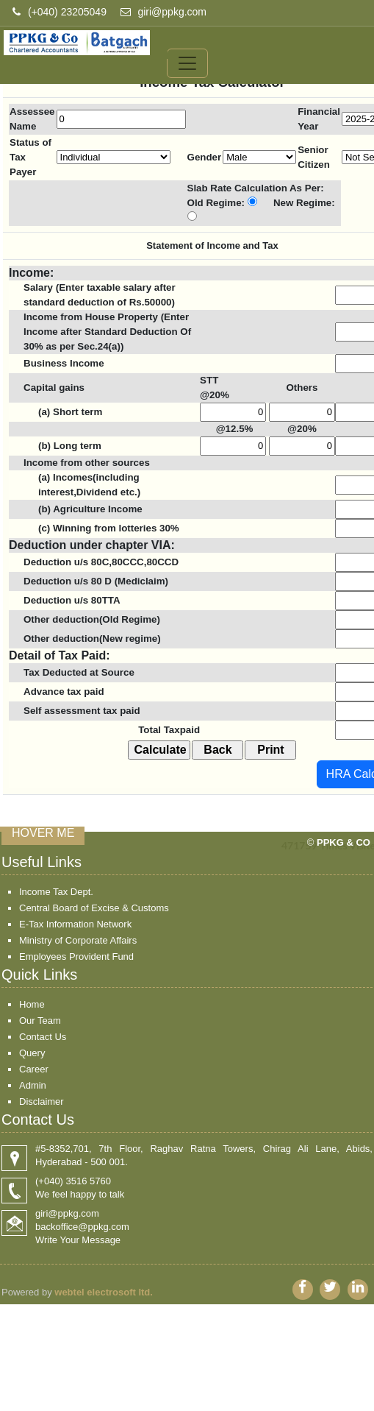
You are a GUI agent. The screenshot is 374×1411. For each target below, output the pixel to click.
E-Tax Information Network (75, 924)
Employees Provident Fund (76, 956)
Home (32, 1004)
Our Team (40, 1020)
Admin (32, 1085)
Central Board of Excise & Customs (94, 907)
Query (32, 1052)
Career (33, 1069)
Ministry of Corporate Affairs (78, 940)
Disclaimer (41, 1101)
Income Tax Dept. (56, 891)
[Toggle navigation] (187, 61)
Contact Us (42, 1036)
